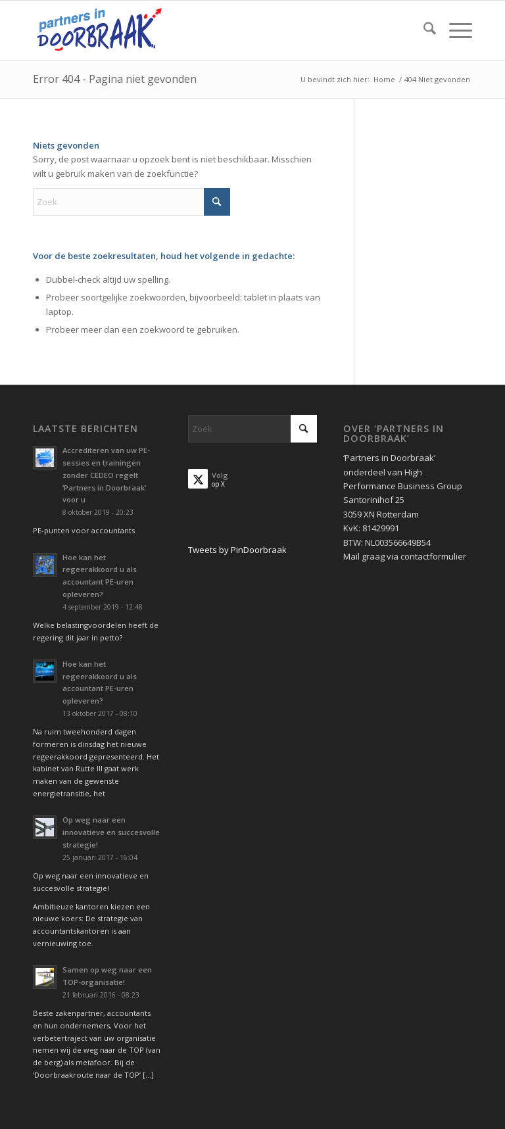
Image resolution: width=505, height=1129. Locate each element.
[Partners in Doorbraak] (99, 30)
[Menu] (454, 30)
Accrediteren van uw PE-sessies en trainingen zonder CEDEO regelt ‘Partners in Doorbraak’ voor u (106, 474)
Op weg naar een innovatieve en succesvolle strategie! (111, 832)
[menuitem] (423, 30)
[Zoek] (423, 30)
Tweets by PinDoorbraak (237, 550)
